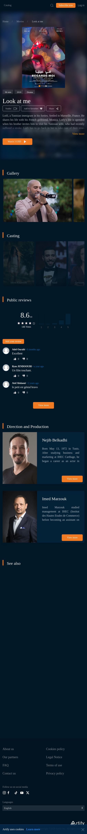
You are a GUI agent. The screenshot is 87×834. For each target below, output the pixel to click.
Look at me (37, 21)
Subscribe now (66, 5)
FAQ (6, 765)
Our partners (10, 757)
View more (78, 133)
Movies (21, 21)
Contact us (9, 773)
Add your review (13, 341)
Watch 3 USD (17, 141)
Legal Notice (54, 757)
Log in (81, 5)
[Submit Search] (52, 5)
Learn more (33, 829)
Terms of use (54, 765)
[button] (37, 200)
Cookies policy (55, 749)
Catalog (8, 5)
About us (8, 749)
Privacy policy (55, 773)
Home (6, 21)
